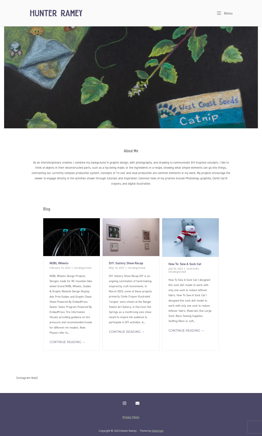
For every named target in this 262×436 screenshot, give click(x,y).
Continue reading (67, 342)
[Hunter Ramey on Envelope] (137, 403)
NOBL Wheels (59, 263)
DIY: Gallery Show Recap (126, 263)
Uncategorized (82, 267)
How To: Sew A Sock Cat (184, 264)
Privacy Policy (130, 417)
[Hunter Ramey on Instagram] (124, 403)
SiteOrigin (158, 430)
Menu (225, 13)
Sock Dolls (192, 268)
